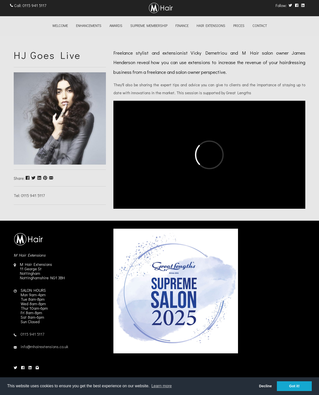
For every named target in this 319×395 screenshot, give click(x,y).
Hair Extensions (211, 25)
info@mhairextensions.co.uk (44, 346)
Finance (182, 25)
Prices (238, 25)
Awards (115, 25)
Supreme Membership (148, 25)
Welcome (60, 25)
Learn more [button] (161, 386)
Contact (259, 25)
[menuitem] (60, 26)
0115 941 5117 (34, 5)
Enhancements (88, 25)
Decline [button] (265, 386)
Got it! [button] (294, 386)
